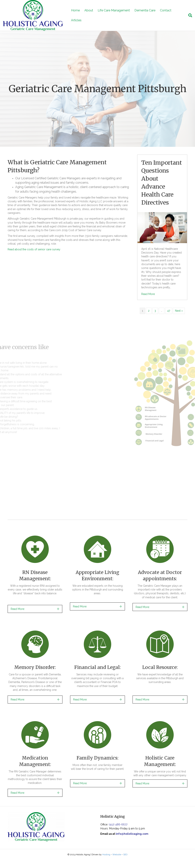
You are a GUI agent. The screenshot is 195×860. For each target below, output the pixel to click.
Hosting (106, 854)
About (88, 10)
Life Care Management (114, 10)
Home (75, 10)
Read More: (18, 608)
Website (116, 854)
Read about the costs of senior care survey (34, 249)
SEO (125, 854)
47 (168, 310)
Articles (76, 20)
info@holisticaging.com (132, 833)
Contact (165, 10)
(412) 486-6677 (118, 824)
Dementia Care (144, 10)
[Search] (189, 15)
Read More (148, 294)
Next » (179, 310)
